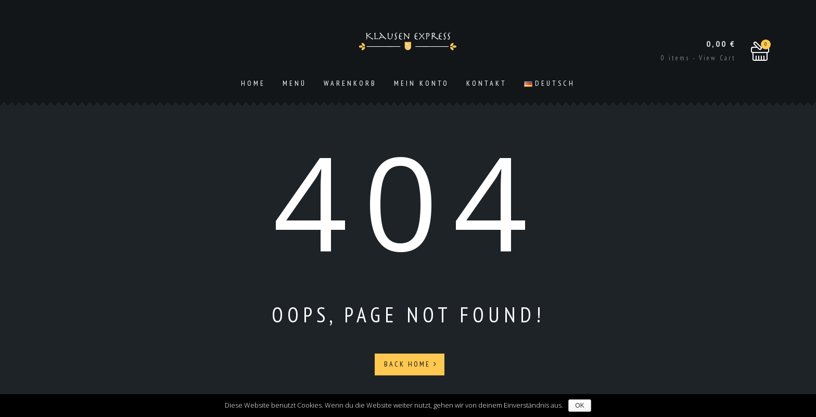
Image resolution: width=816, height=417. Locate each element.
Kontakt (486, 83)
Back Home (411, 364)
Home (253, 83)
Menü (295, 83)
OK (579, 405)
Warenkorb (350, 83)
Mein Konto (421, 83)
